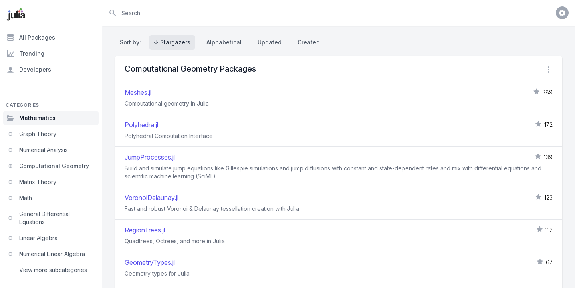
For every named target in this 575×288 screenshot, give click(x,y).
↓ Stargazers (172, 42)
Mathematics (31, 118)
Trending (25, 54)
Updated (270, 42)
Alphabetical (224, 42)
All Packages (30, 38)
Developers (28, 70)
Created (308, 42)
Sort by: (132, 42)
